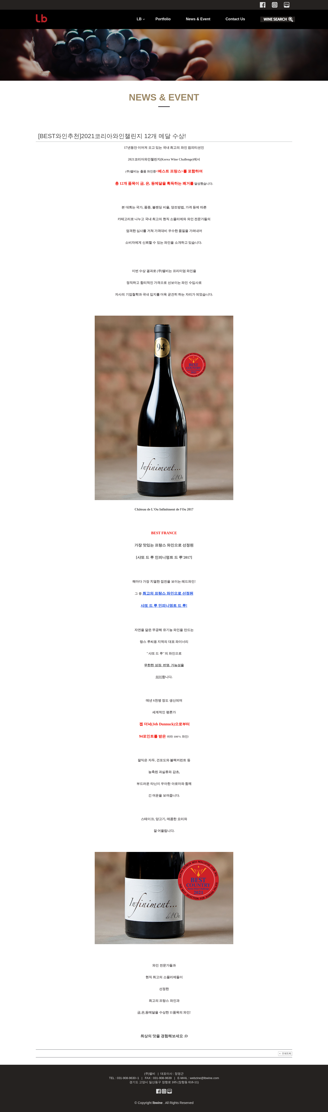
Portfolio (163, 19)
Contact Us (235, 19)
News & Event (198, 19)
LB (139, 19)
